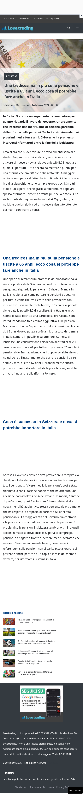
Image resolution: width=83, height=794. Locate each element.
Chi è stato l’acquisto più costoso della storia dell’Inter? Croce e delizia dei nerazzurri (36, 642)
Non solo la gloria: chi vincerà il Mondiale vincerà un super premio (35, 673)
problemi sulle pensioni (18, 527)
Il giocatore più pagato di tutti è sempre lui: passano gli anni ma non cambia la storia (35, 652)
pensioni (55, 295)
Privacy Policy (52, 18)
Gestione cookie (75, 790)
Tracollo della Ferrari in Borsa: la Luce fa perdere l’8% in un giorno (35, 662)
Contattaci (53, 762)
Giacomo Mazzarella (16, 105)
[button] (69, 28)
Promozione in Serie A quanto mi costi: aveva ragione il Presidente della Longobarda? (37, 631)
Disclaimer (38, 18)
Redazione (24, 18)
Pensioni (11, 76)
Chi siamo (9, 18)
